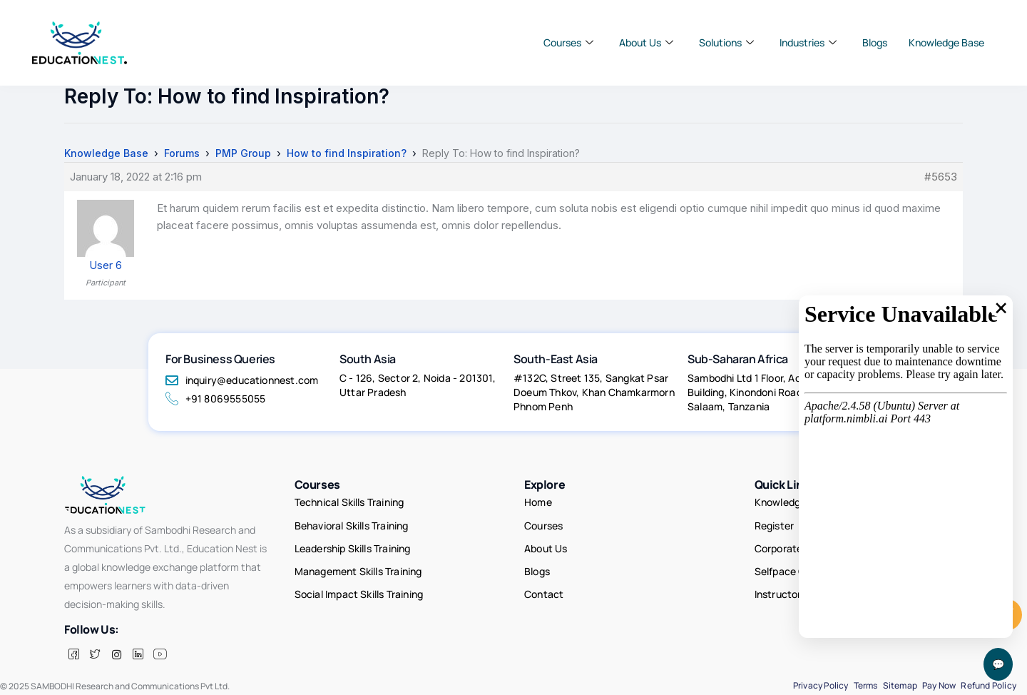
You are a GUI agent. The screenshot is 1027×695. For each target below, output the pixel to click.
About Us (646, 42)
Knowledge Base (946, 42)
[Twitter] (95, 654)
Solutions (726, 42)
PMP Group (243, 153)
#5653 (940, 176)
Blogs (874, 42)
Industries (808, 42)
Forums (182, 153)
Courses (568, 42)
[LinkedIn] (137, 654)
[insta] (116, 654)
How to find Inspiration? (347, 153)
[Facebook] (73, 654)
